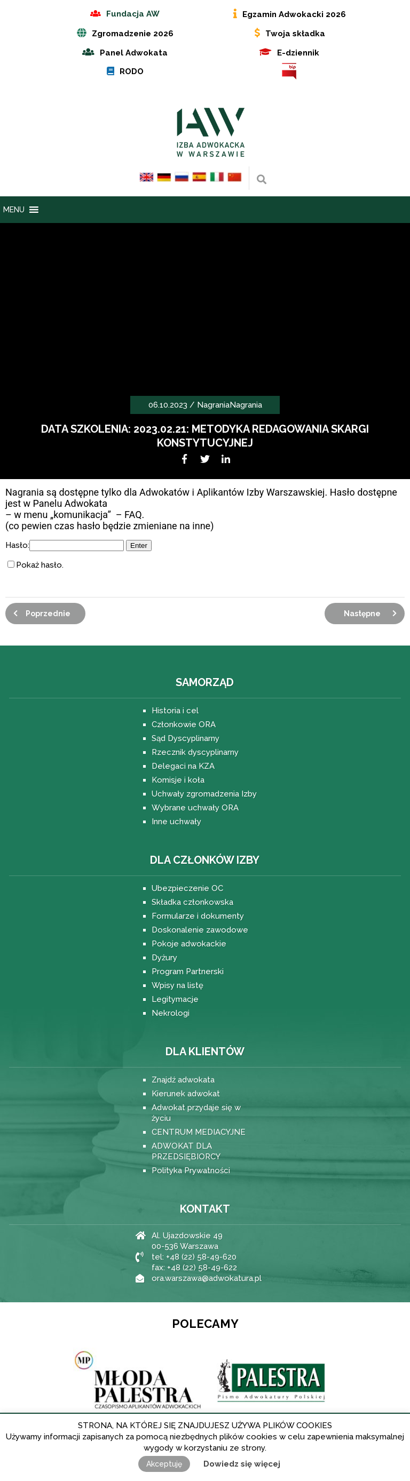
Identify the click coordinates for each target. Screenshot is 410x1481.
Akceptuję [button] (164, 1464)
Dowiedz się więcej (241, 1464)
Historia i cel (175, 710)
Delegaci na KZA (183, 766)
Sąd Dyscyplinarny (185, 738)
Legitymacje (175, 999)
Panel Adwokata (134, 53)
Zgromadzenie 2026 (133, 33)
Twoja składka (295, 33)
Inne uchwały (176, 821)
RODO (132, 71)
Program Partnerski (188, 971)
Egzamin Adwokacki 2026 (294, 14)
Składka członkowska (192, 902)
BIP (289, 71)
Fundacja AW (133, 14)
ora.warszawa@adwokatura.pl (207, 1278)
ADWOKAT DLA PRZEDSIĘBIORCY (186, 1151)
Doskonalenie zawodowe (200, 930)
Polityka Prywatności (191, 1170)
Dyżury (164, 957)
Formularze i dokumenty (198, 916)
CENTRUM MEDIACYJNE (199, 1132)
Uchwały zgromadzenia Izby (204, 794)
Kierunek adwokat (186, 1093)
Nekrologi (171, 1013)
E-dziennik (298, 53)
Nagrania (213, 405)
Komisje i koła (178, 780)
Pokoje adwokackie (189, 944)
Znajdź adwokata (183, 1080)
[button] (14, 209)
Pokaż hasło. (40, 565)
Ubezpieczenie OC (187, 888)
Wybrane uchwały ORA (195, 808)
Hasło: (64, 545)
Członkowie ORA (184, 724)
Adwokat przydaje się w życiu (196, 1113)
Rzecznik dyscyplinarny (195, 752)
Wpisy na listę (177, 985)
